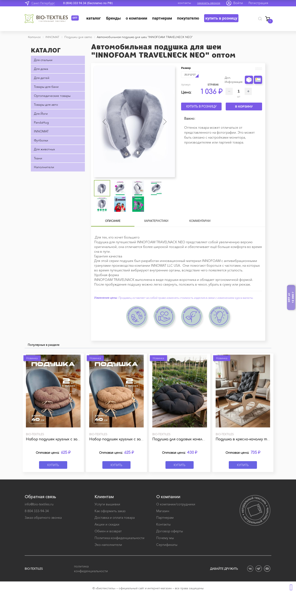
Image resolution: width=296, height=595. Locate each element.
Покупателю (188, 18)
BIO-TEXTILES (34, 569)
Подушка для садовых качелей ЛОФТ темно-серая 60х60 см (205, 439)
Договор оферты (169, 531)
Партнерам (162, 18)
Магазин (162, 511)
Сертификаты (166, 545)
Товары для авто (46, 104)
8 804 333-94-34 (37, 511)
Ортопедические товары (52, 96)
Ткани (38, 158)
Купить (53, 465)
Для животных (44, 149)
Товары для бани (46, 87)
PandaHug (41, 122)
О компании (136, 18)
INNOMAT (41, 131)
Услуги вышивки (107, 504)
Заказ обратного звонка (43, 517)
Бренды (113, 18)
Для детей (41, 78)
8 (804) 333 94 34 (74, 3)
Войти (238, 3)
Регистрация (258, 3)
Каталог (93, 18)
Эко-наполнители (108, 545)
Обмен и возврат (108, 531)
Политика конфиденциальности (120, 538)
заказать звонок (208, 3)
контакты (184, 3)
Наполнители (44, 167)
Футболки (41, 140)
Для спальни (43, 60)
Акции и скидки (107, 524)
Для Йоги (41, 114)
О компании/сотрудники (175, 504)
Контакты (163, 524)
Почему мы (165, 538)
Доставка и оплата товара (115, 517)
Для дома (41, 69)
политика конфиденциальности (90, 568)
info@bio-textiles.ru (39, 504)
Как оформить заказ (110, 511)
